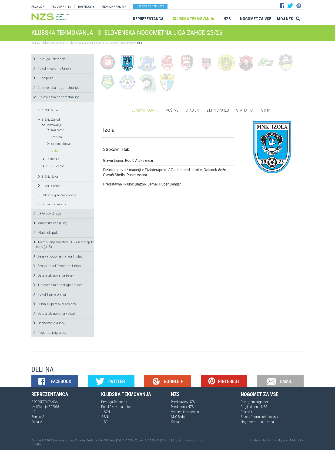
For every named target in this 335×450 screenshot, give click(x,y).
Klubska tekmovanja (193, 18)
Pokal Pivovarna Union (52, 68)
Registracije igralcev (50, 332)
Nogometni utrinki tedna (257, 422)
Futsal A (36, 422)
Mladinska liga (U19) (50, 223)
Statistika (50, 159)
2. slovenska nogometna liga (56, 87)
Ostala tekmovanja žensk (53, 275)
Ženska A (37, 417)
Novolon (299, 440)
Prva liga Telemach (49, 59)
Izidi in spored (217, 110)
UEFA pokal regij (47, 213)
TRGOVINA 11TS (61, 6)
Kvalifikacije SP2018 (45, 407)
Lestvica (54, 137)
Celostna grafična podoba (57, 195)
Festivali (246, 412)
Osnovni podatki (144, 110)
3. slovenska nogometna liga (83, 42)
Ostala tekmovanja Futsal (54, 313)
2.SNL (105, 417)
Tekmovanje (127, 42)
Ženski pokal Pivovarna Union (57, 266)
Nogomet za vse (255, 18)
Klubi (139, 42)
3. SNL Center (48, 186)
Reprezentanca (148, 18)
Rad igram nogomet (254, 402)
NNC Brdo (178, 417)
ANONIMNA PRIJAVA (113, 6)
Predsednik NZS (182, 407)
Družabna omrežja (52, 204)
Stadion (192, 110)
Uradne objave (58, 144)
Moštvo (172, 110)
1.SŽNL (106, 412)
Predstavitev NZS (183, 402)
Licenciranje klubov (49, 323)
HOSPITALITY (86, 6)
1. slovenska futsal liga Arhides (58, 285)
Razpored (55, 130)
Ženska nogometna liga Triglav (57, 256)
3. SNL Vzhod (48, 110)
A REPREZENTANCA (44, 402)
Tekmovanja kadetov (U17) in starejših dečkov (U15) (63, 244)
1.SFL (105, 422)
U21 (34, 412)
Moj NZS (285, 18)
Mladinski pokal (46, 233)
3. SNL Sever (47, 176)
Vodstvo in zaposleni (185, 412)
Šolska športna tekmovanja (259, 417)
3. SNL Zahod (110, 42)
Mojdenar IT (284, 440)
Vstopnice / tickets (150, 6)
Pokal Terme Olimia (49, 294)
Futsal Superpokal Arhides (54, 304)
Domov (35, 42)
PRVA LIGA (37, 6)
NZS (227, 18)
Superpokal (43, 78)
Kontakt (176, 422)
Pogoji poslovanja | (184, 440)
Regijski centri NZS (254, 407)
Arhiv (265, 110)
